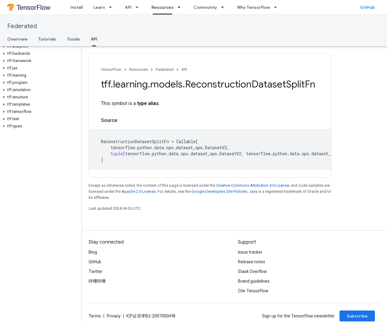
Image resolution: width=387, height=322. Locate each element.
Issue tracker (250, 252)
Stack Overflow (252, 271)
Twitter (95, 271)
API (128, 7)
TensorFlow (111, 69)
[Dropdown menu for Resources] (181, 7)
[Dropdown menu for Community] (224, 7)
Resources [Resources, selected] (162, 7)
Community (205, 7)
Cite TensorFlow (253, 290)
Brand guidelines (254, 281)
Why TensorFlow (253, 7)
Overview (17, 39)
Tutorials (47, 39)
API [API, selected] (94, 39)
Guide (73, 39)
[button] (39, 46)
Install (76, 7)
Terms (95, 316)
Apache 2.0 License (139, 191)
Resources (138, 69)
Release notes (251, 261)
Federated (22, 26)
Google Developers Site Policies (219, 191)
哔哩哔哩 (97, 281)
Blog (93, 252)
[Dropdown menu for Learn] (112, 7)
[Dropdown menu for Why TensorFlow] (277, 7)
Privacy (114, 316)
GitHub (367, 7)
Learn (99, 7)
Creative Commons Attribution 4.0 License (252, 185)
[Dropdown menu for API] (139, 7)
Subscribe (357, 316)
